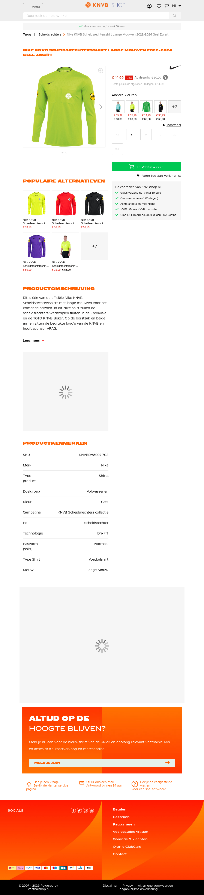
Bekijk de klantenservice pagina (47, 785)
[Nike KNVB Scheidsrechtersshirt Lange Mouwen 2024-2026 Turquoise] (118, 110)
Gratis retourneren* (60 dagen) (139, 198)
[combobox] (102, 15)
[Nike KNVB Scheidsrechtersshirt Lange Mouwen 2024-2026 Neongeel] (132, 110)
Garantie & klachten (130, 839)
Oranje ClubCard (127, 846)
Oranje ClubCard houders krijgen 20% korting (148, 215)
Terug (27, 34)
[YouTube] (91, 810)
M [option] (146, 134)
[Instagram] (85, 810)
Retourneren (124, 824)
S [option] (131, 134)
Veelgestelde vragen (130, 831)
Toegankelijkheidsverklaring (138, 889)
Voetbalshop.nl (38, 889)
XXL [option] (117, 149)
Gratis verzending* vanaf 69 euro (104, 26)
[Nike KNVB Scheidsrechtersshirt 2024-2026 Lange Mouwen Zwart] (160, 110)
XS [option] (117, 134)
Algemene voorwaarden (155, 885)
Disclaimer (110, 885)
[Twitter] (79, 810)
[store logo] (102, 5)
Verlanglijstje (158, 6)
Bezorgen (121, 817)
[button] (176, 5)
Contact (120, 854)
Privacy (128, 885)
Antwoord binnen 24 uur (104, 783)
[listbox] (146, 142)
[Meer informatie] (165, 77)
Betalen (119, 809)
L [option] (160, 134)
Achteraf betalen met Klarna (137, 203)
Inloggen (149, 6)
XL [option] (174, 134)
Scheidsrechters (50, 34)
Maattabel (173, 125)
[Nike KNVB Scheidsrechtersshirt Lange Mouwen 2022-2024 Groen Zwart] (146, 110)
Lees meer (31, 340)
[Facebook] (73, 810)
